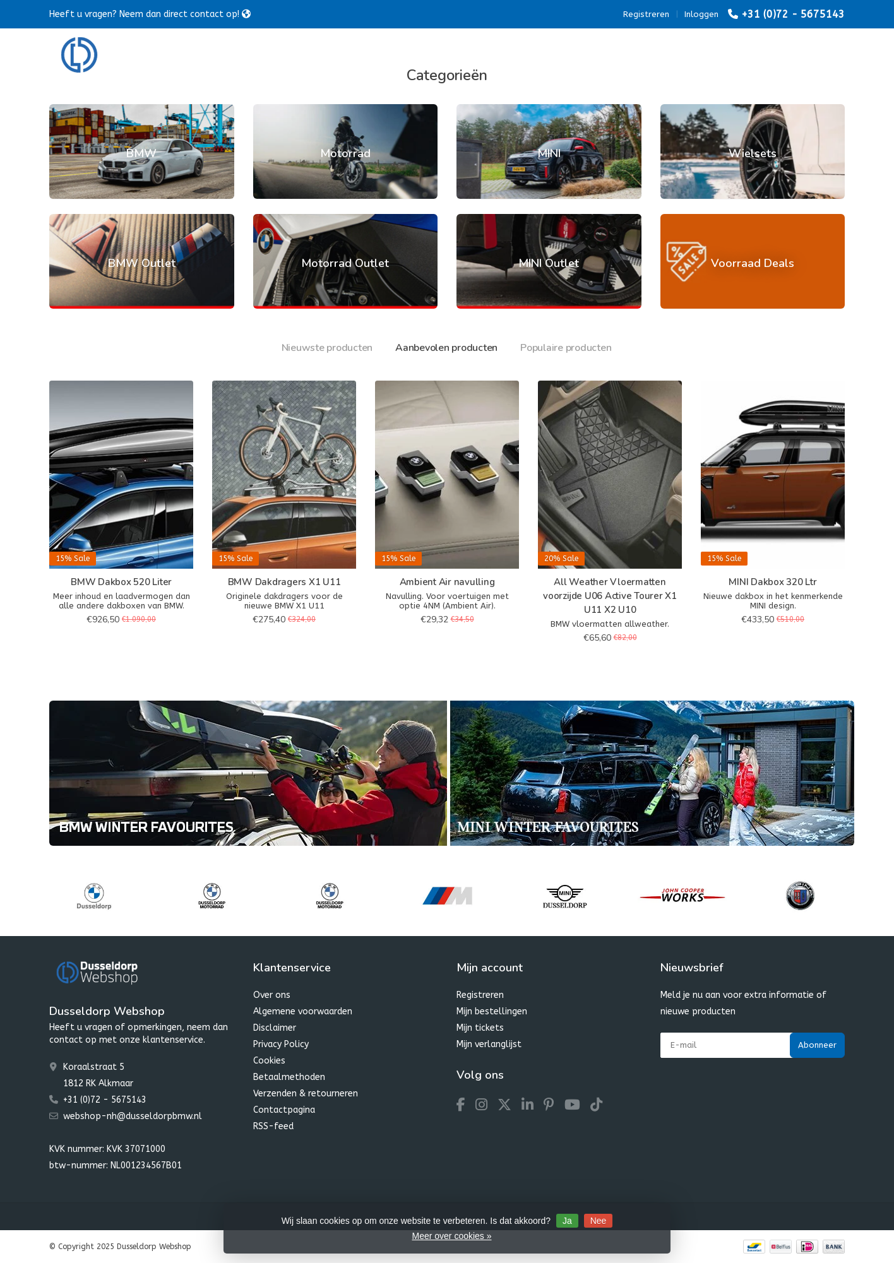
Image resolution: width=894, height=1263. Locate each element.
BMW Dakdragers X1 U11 (284, 582)
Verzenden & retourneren (305, 1093)
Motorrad (326, 56)
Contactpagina (284, 1110)
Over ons (271, 995)
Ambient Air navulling (447, 582)
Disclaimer (274, 1028)
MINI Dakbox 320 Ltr (772, 582)
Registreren (646, 14)
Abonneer (817, 1045)
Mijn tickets (480, 1028)
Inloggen (701, 14)
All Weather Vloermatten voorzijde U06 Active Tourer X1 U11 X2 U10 (610, 596)
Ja (567, 1221)
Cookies (269, 1060)
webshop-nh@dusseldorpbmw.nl (132, 1116)
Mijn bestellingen (491, 1011)
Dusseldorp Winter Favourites (481, 56)
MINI (383, 56)
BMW (267, 56)
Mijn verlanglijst (489, 1044)
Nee (598, 1221)
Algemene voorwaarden (302, 1011)
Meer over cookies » (451, 1236)
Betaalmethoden (289, 1077)
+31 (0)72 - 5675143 (793, 14)
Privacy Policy (281, 1044)
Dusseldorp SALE (604, 56)
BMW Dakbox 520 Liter (121, 582)
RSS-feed (273, 1126)
